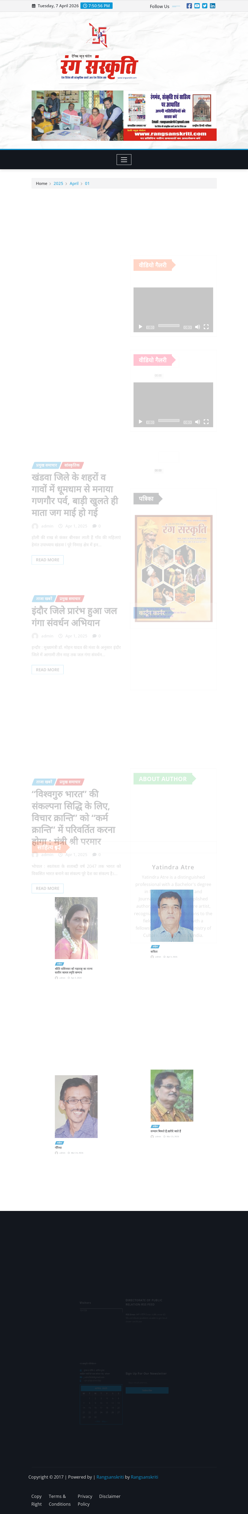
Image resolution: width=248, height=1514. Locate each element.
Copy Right (36, 1500)
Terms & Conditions (60, 1500)
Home (41, 187)
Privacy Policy (85, 1500)
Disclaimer (110, 1496)
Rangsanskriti (110, 1477)
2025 (58, 187)
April (74, 187)
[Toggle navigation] (124, 159)
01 (87, 187)
